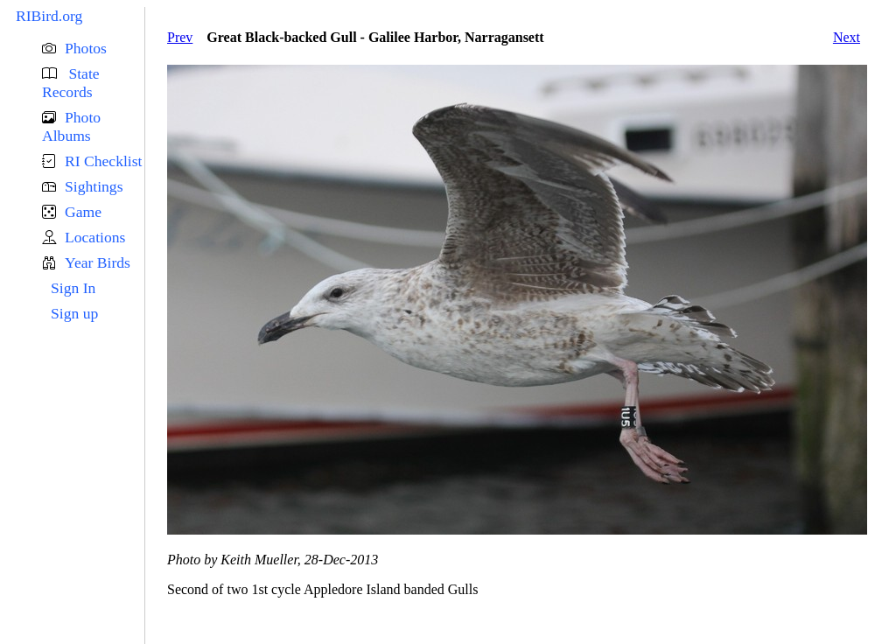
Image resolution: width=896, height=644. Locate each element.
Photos (86, 48)
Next (846, 37)
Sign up (74, 313)
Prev (179, 37)
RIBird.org (49, 15)
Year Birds (97, 262)
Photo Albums (71, 126)
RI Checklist (103, 161)
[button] (93, 48)
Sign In (73, 288)
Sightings (93, 186)
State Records (71, 83)
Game (83, 211)
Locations (95, 237)
